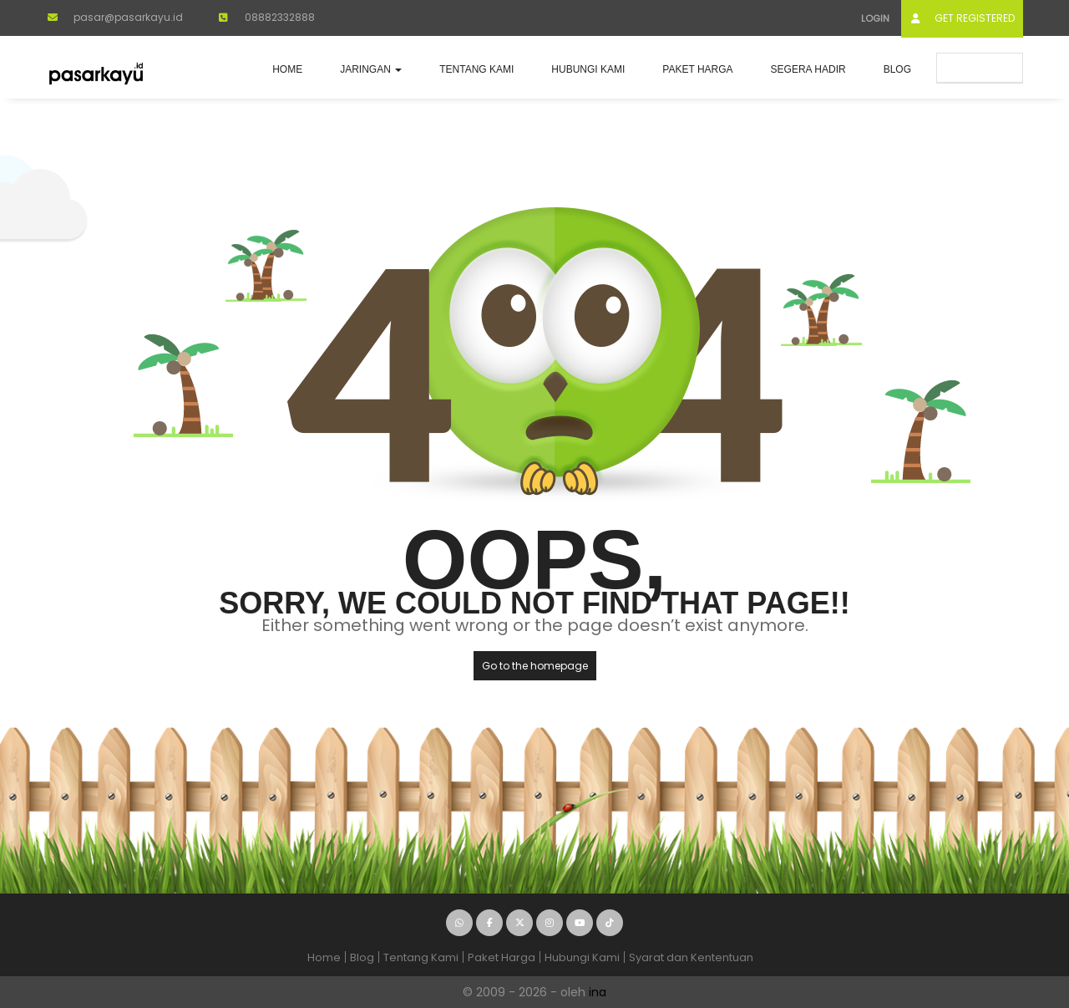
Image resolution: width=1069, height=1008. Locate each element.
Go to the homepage (535, 666)
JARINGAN (371, 69)
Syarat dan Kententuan (691, 957)
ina (597, 992)
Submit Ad (979, 67)
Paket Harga (697, 69)
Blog (897, 69)
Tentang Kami (476, 69)
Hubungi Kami (588, 69)
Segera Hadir (808, 69)
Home (287, 69)
